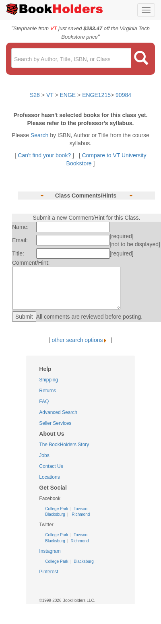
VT (50, 95)
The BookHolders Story (64, 444)
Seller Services (55, 423)
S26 (35, 95)
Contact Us (51, 466)
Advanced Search (58, 412)
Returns (47, 390)
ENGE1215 (96, 95)
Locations (49, 477)
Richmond (80, 514)
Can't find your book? (45, 155)
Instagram (49, 551)
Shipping (48, 380)
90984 (123, 95)
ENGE (68, 95)
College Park (57, 509)
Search (40, 135)
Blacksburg (55, 514)
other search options (80, 340)
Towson (79, 509)
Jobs (44, 455)
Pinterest (48, 572)
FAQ (44, 401)
